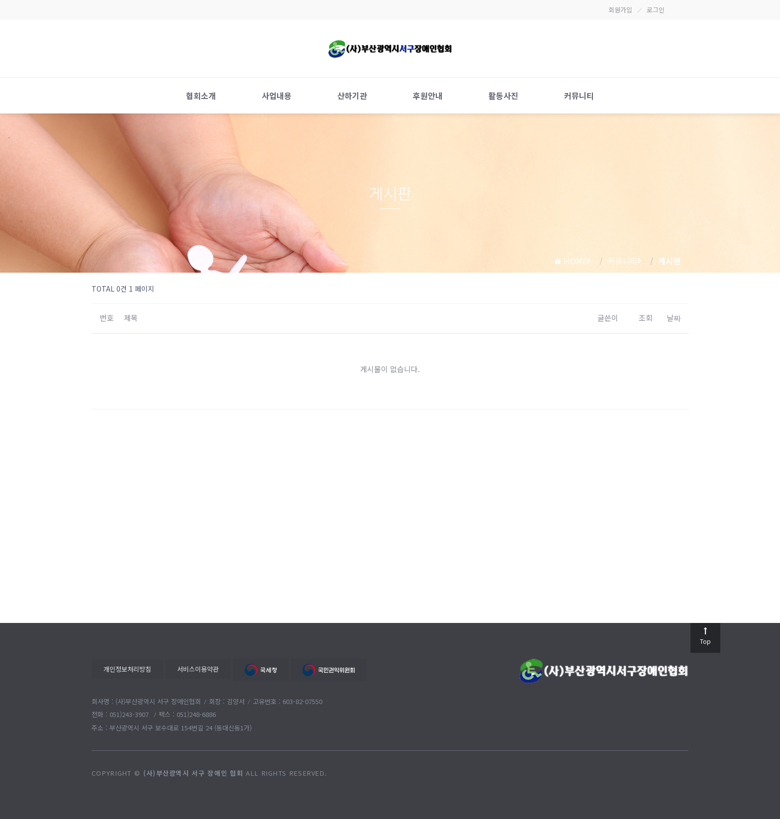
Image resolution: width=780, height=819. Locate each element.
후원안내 (428, 96)
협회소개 (201, 96)
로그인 (656, 9)
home (570, 261)
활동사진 (503, 96)
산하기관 (352, 96)
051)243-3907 (130, 714)
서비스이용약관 (198, 669)
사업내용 (277, 96)
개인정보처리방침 (127, 669)
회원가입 (620, 9)
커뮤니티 (579, 96)
